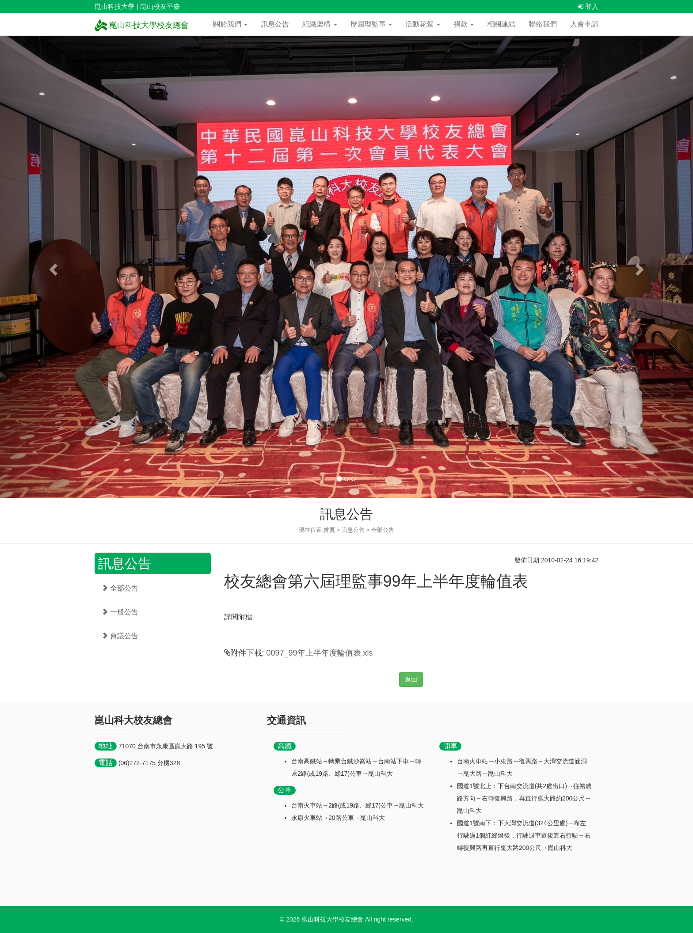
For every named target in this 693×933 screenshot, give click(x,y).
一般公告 (119, 612)
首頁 (329, 530)
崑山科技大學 (114, 6)
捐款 (463, 24)
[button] (52, 267)
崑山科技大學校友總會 (142, 25)
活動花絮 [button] (422, 24)
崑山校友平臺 (160, 6)
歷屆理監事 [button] (371, 24)
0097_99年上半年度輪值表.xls (320, 653)
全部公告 (119, 588)
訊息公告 (275, 24)
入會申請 (584, 24)
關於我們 (230, 24)
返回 (411, 679)
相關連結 (501, 24)
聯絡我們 (543, 24)
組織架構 (319, 24)
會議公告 (119, 636)
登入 (588, 6)
